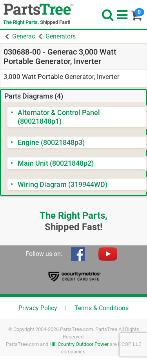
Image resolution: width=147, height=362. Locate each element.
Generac (23, 36)
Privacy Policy (37, 308)
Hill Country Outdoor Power (79, 344)
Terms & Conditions (101, 308)
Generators (60, 36)
